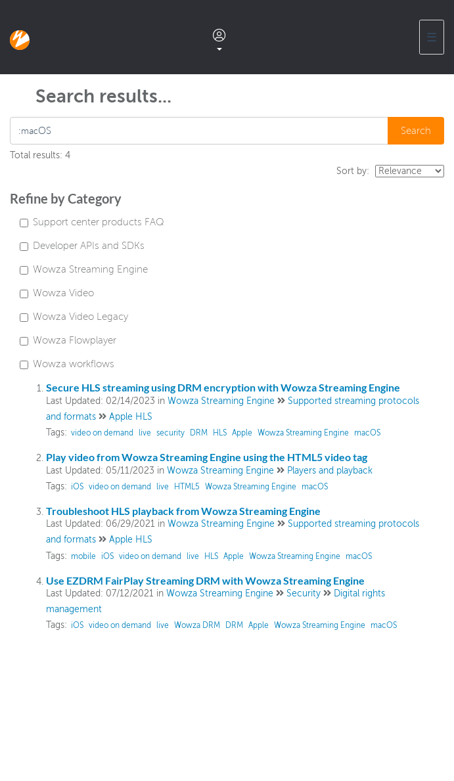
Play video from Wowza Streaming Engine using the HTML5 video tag (206, 457)
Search (416, 130)
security (170, 432)
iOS (77, 486)
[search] (200, 131)
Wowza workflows (67, 364)
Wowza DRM (197, 625)
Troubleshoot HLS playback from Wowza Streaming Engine (183, 510)
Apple (242, 432)
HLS (220, 432)
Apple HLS (130, 417)
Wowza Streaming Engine (84, 269)
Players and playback (330, 471)
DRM (199, 432)
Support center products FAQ (92, 222)
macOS (367, 432)
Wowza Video (57, 293)
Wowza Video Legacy (74, 316)
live (145, 432)
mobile (83, 556)
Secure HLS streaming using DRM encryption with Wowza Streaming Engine (223, 387)
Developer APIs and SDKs (82, 245)
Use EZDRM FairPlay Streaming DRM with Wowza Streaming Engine (205, 580)
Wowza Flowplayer (68, 340)
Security (303, 593)
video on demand (102, 432)
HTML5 (187, 486)
